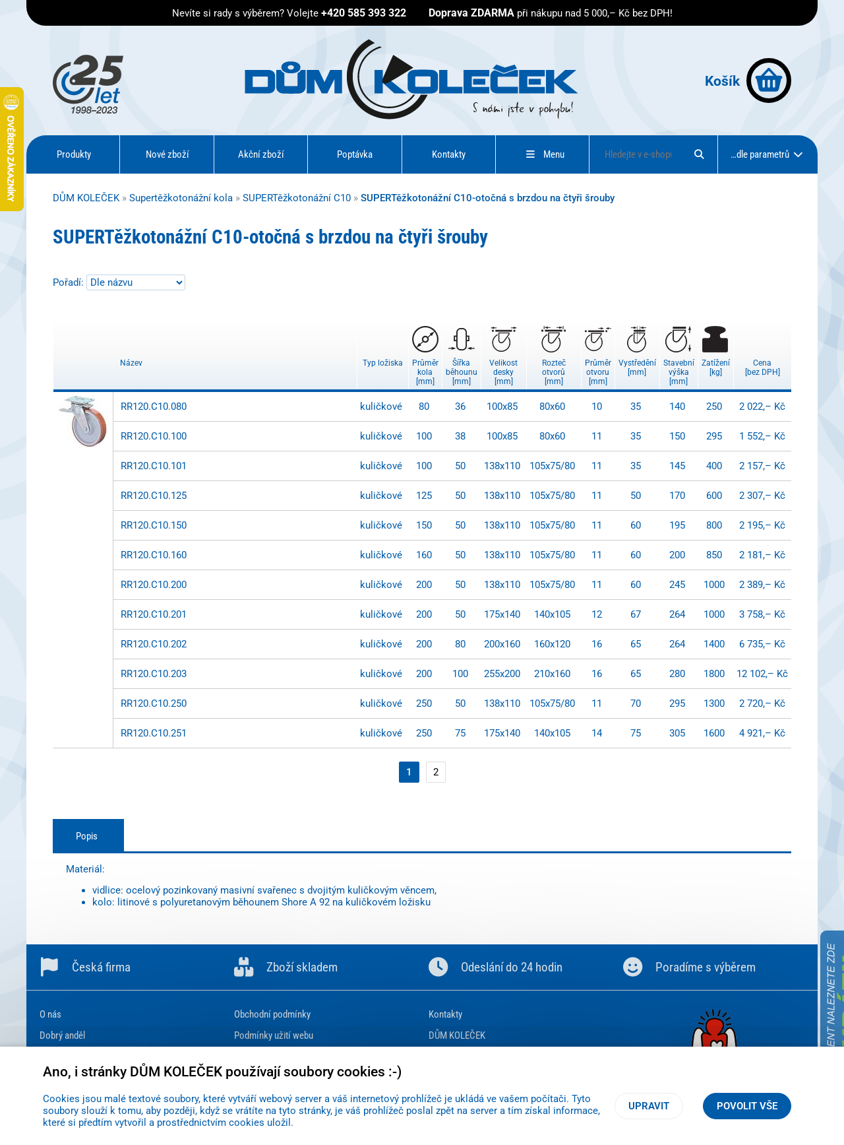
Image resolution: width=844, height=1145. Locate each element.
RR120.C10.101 (154, 466)
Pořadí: (69, 282)
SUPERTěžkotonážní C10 (297, 198)
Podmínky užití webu (273, 1035)
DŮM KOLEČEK (86, 198)
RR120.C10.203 (154, 674)
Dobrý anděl (62, 1035)
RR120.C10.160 (154, 555)
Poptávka (355, 154)
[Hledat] (698, 154)
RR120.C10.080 (154, 406)
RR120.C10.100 (154, 436)
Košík (748, 80)
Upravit (648, 1106)
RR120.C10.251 (154, 733)
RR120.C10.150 (154, 525)
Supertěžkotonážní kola (181, 198)
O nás (50, 1014)
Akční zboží (261, 154)
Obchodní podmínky (272, 1014)
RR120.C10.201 (154, 614)
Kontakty (449, 154)
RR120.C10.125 (154, 496)
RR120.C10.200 (154, 585)
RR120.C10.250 (154, 703)
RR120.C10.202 (154, 644)
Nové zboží (167, 154)
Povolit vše (747, 1106)
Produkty (74, 154)
